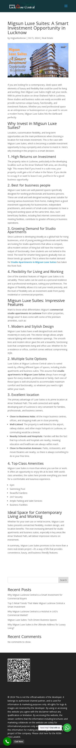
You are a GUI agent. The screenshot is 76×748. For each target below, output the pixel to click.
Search (63, 580)
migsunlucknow (18, 38)
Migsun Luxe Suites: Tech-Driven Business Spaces (32, 619)
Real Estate (47, 38)
